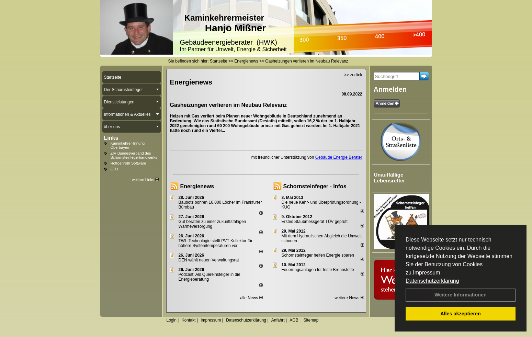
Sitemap (310, 320)
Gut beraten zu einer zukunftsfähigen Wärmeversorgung (212, 224)
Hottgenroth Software (128, 163)
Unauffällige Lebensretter (389, 177)
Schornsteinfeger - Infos (315, 186)
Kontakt (189, 320)
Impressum (426, 273)
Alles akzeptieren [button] (460, 313)
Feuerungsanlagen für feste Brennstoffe (318, 269)
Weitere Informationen (460, 294)
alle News (251, 297)
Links (111, 138)
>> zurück (353, 74)
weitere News (349, 297)
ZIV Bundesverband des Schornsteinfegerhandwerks (134, 155)
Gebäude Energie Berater (338, 157)
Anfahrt (278, 320)
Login (172, 320)
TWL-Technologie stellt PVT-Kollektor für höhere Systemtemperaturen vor (215, 243)
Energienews (197, 186)
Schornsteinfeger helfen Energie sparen (318, 255)
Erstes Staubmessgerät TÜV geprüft (315, 221)
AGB (294, 320)
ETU (114, 169)
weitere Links (145, 180)
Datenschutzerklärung (432, 281)
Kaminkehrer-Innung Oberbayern (128, 145)
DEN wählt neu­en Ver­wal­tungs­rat (209, 260)
